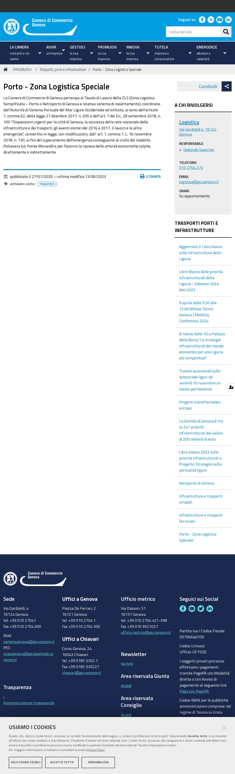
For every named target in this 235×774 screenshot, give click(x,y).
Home (6, 69)
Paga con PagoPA (194, 690)
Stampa (151, 176)
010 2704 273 (191, 167)
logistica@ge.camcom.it (199, 182)
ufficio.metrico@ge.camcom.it (146, 632)
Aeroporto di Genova (196, 483)
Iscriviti (127, 663)
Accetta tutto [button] (62, 762)
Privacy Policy (96, 750)
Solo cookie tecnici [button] (25, 762)
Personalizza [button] (98, 762)
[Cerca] (226, 31)
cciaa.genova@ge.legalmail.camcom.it (28, 657)
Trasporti (48, 184)
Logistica (189, 122)
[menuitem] (25, 53)
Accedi (126, 685)
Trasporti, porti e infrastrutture (63, 69)
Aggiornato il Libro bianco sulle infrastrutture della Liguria (200, 253)
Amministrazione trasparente (28, 703)
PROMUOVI (22, 69)
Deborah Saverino (198, 150)
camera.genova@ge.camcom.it (29, 641)
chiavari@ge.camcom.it (81, 673)
